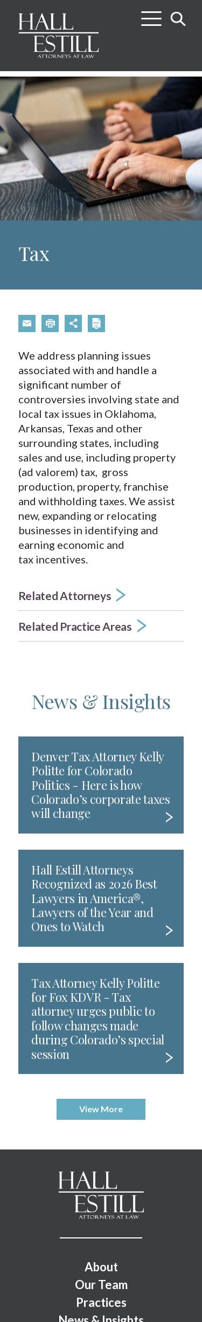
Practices (101, 1302)
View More (101, 1109)
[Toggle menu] (151, 14)
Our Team (101, 1284)
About (101, 1266)
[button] (27, 323)
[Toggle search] (178, 18)
